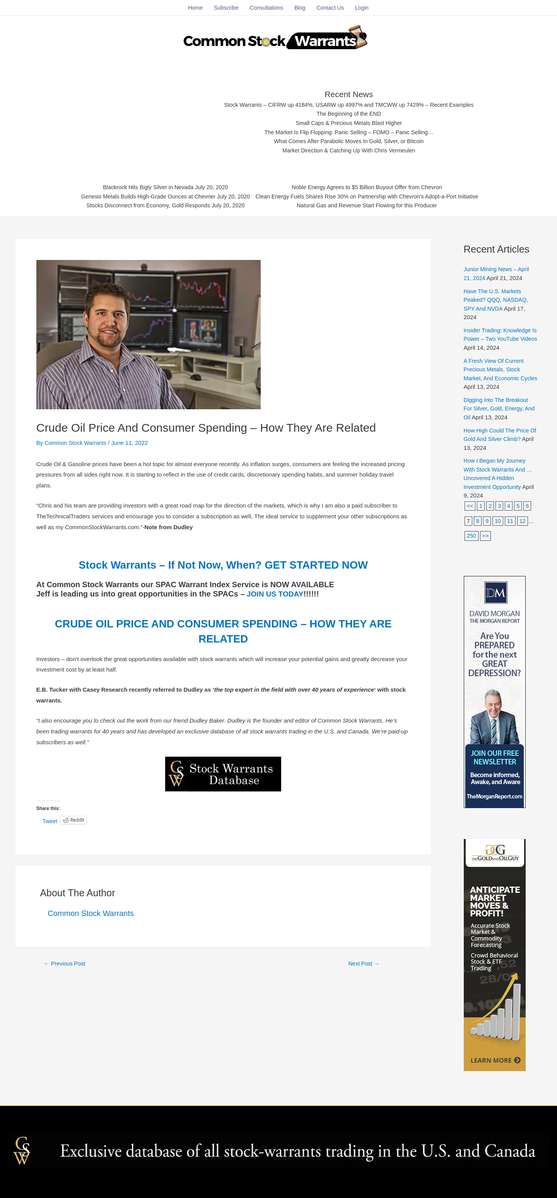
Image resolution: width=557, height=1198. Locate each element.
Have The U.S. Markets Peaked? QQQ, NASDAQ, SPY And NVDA (497, 296)
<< (470, 502)
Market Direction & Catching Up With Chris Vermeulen (349, 149)
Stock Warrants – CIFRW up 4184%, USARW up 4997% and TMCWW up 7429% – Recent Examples (349, 101)
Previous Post (65, 960)
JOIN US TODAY (276, 590)
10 (498, 517)
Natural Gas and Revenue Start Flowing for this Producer (371, 205)
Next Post (364, 960)
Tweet (50, 817)
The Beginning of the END (349, 111)
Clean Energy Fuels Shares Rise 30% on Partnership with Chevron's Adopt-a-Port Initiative (371, 195)
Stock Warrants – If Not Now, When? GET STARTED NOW (223, 561)
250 (472, 532)
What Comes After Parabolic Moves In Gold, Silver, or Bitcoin (349, 140)
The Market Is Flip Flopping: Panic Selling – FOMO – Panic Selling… (349, 130)
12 (523, 517)
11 (510, 517)
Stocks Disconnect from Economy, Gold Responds (142, 205)
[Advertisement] (148, 118)
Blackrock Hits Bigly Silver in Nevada (142, 185)
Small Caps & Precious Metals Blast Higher (349, 120)
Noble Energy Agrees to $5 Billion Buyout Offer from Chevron (371, 185)
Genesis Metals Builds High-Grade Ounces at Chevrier (142, 195)
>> (486, 532)
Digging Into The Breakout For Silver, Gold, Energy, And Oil (497, 405)
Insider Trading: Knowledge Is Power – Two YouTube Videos (499, 336)
